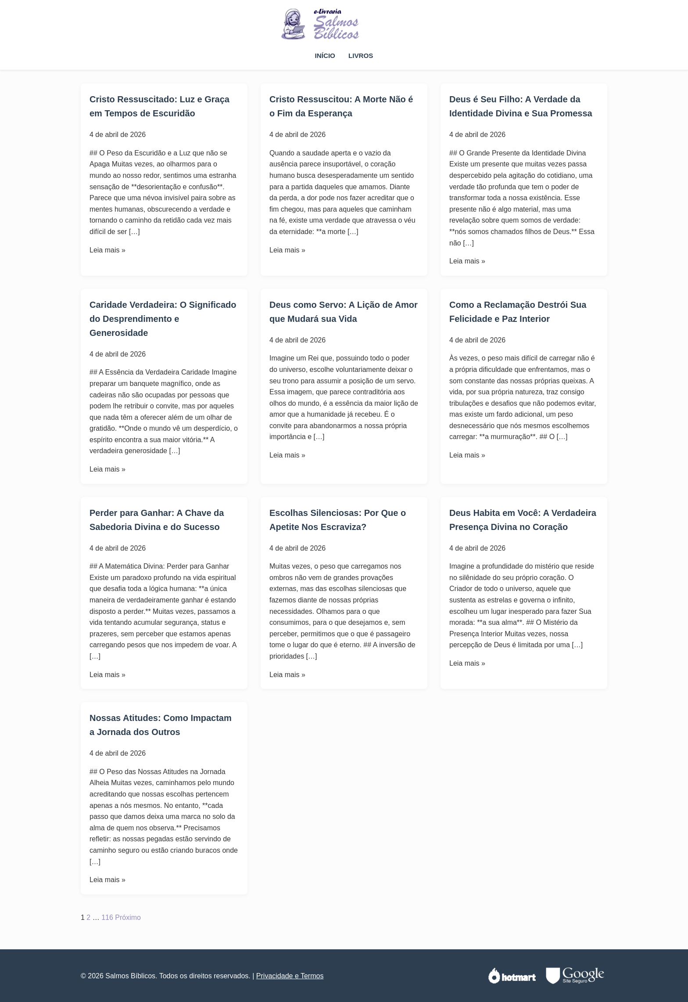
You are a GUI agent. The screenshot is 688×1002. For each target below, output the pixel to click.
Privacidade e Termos (290, 976)
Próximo (128, 917)
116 (107, 917)
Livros (360, 55)
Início (325, 55)
